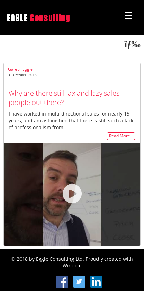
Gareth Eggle (20, 69)
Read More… (121, 136)
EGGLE (38, 18)
